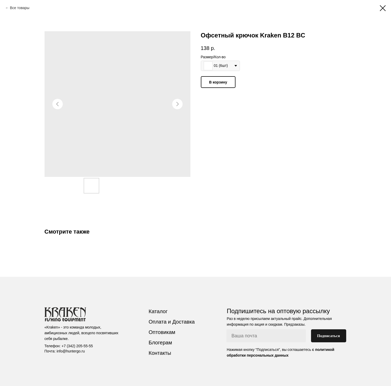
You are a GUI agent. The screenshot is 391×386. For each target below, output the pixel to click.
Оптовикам (162, 332)
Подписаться (328, 336)
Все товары (19, 8)
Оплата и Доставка (172, 322)
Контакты (160, 353)
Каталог (158, 311)
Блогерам (160, 342)
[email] (266, 335)
